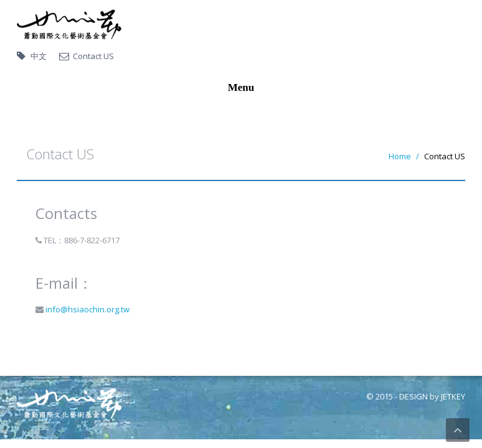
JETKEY (453, 396)
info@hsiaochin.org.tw (87, 309)
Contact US (93, 56)
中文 (39, 56)
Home (400, 156)
